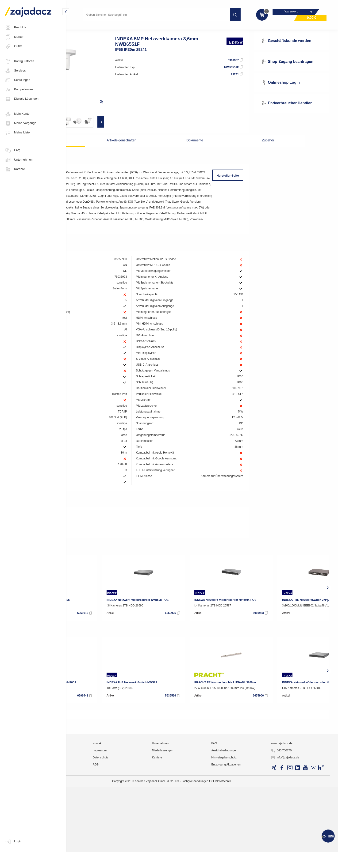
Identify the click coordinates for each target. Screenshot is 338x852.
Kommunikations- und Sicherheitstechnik (98, 29)
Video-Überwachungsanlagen (180, 29)
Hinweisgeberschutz (247, 846)
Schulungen (17, 80)
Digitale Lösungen (21, 99)
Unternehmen (19, 160)
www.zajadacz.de (294, 832)
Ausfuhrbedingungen (247, 839)
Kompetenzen (19, 89)
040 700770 (293, 839)
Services (15, 71)
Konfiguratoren (19, 61)
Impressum (144, 839)
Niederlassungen (196, 839)
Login (13, 841)
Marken (14, 37)
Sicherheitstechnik (142, 29)
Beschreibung (97, 149)
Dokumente (192, 149)
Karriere (15, 169)
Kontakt (142, 832)
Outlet (13, 46)
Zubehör (241, 149)
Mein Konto (17, 114)
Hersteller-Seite (244, 184)
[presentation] (81, 130)
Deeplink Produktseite (94, 559)
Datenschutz (145, 846)
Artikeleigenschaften (145, 149)
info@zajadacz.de (297, 846)
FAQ (12, 150)
